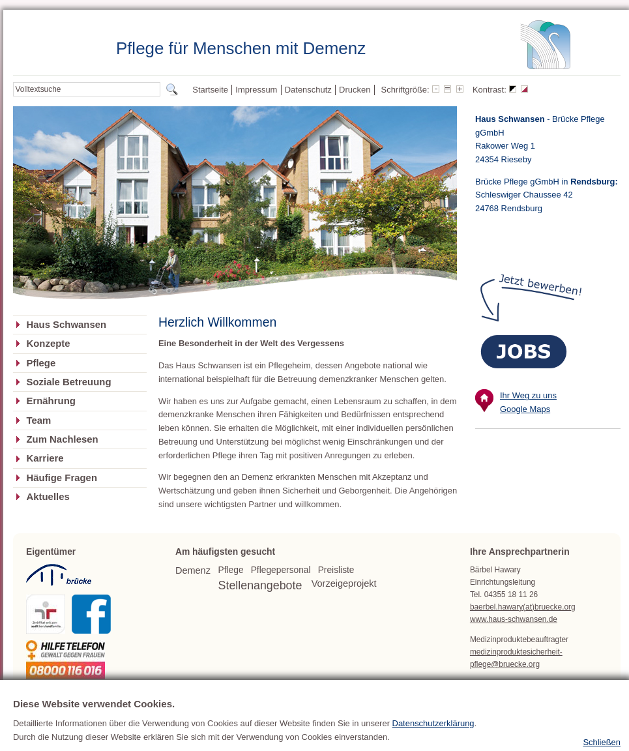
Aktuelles (47, 497)
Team (38, 420)
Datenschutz (308, 90)
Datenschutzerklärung (433, 736)
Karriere (44, 458)
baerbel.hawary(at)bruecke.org (523, 606)
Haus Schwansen (66, 324)
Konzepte (48, 343)
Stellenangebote (260, 585)
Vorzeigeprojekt (344, 583)
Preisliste (336, 570)
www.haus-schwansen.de (513, 619)
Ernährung (50, 401)
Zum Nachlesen (62, 439)
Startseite (210, 90)
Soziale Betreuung (68, 382)
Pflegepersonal (281, 570)
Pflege (40, 363)
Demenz (193, 570)
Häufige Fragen (61, 478)
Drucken (354, 90)
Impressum (256, 90)
